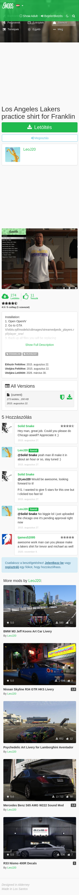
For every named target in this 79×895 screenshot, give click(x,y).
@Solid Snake (27, 455)
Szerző (33, 450)
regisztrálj (12, 567)
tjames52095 (26, 537)
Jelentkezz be (54, 563)
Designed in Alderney (16, 884)
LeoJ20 (29, 149)
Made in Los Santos (15, 889)
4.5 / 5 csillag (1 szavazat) (16, 307)
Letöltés (39, 127)
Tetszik (34, 298)
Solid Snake (26, 426)
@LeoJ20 (24, 479)
